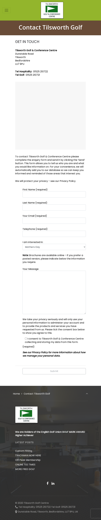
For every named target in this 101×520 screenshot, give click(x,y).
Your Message (54, 290)
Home (16, 393)
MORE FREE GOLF (25, 469)
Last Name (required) (54, 206)
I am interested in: (54, 245)
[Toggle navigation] (6, 10)
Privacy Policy (68, 181)
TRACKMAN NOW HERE (28, 455)
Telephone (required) (54, 232)
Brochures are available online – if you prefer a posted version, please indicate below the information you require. (54, 259)
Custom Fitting (23, 451)
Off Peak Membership (27, 460)
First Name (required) (54, 192)
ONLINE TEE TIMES (25, 464)
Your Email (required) (54, 219)
